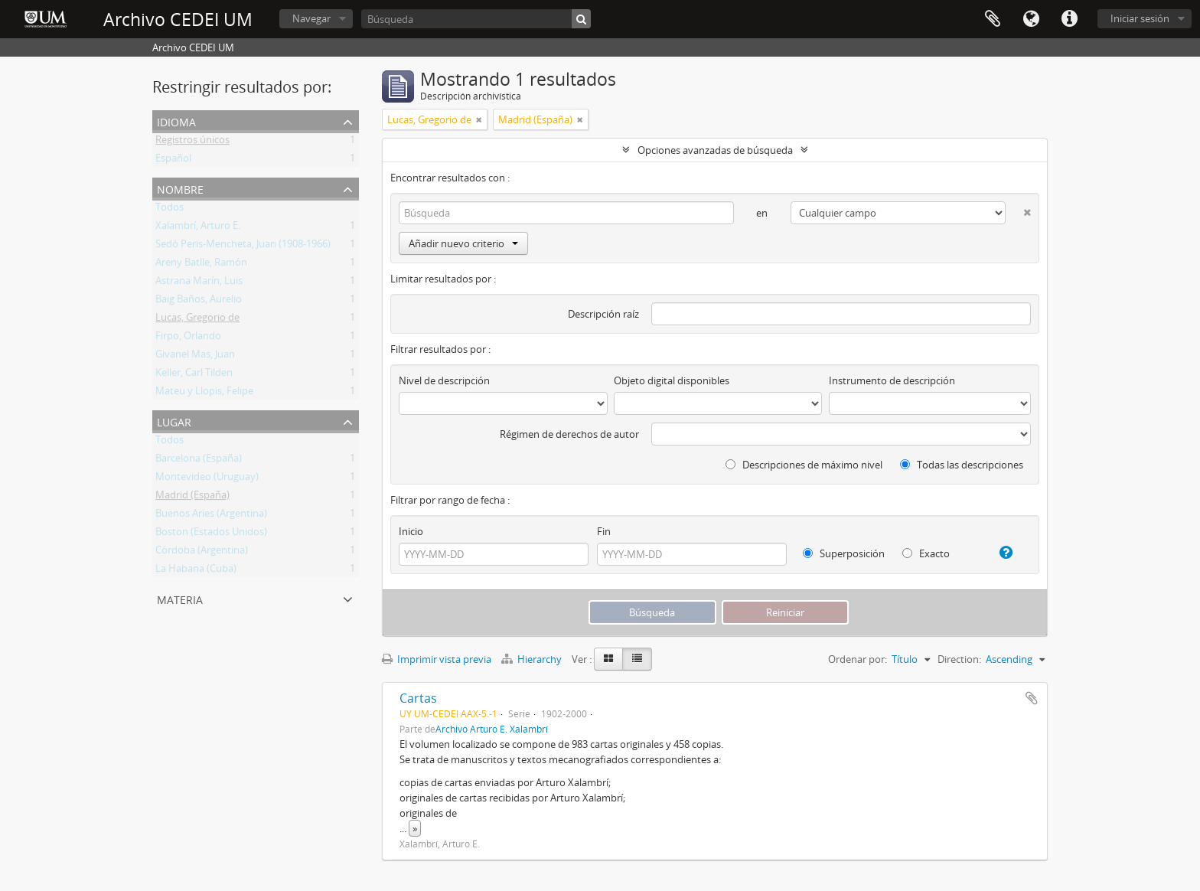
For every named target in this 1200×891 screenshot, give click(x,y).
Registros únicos (192, 142)
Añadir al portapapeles (1031, 698)
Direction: (959, 659)
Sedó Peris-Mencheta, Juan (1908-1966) (243, 246)
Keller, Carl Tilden (194, 375)
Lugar (174, 420)
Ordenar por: (857, 659)
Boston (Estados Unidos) (211, 534)
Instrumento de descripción (892, 380)
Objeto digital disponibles (671, 380)
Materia (180, 598)
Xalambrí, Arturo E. (197, 228)
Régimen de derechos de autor (569, 434)
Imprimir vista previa (436, 659)
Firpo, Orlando (188, 338)
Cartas (418, 698)
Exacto (926, 553)
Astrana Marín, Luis (199, 283)
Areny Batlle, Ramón (201, 265)
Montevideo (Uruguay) (207, 479)
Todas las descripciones (961, 465)
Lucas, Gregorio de (197, 320)
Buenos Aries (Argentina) (211, 516)
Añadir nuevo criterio (463, 243)
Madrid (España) (192, 497)
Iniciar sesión (1139, 18)
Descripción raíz (603, 314)
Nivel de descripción (444, 380)
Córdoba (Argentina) (201, 553)
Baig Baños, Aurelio (198, 301)
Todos (169, 210)
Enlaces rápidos (1069, 19)
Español (173, 161)
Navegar (311, 18)
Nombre (180, 188)
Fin (604, 531)
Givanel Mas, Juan (195, 357)
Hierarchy (532, 659)
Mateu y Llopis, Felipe (204, 393)
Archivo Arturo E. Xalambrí (491, 729)
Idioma (1031, 19)
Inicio (411, 531)
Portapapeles (992, 19)
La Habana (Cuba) (195, 571)
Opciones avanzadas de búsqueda (715, 150)
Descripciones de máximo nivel (804, 465)
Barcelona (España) (198, 461)
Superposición (844, 553)
